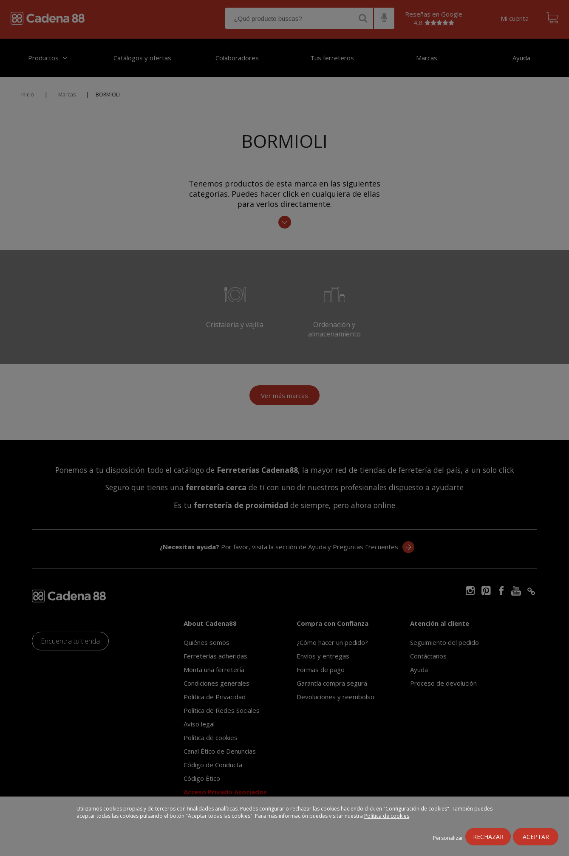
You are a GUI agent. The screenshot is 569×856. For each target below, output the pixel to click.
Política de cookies (386, 815)
